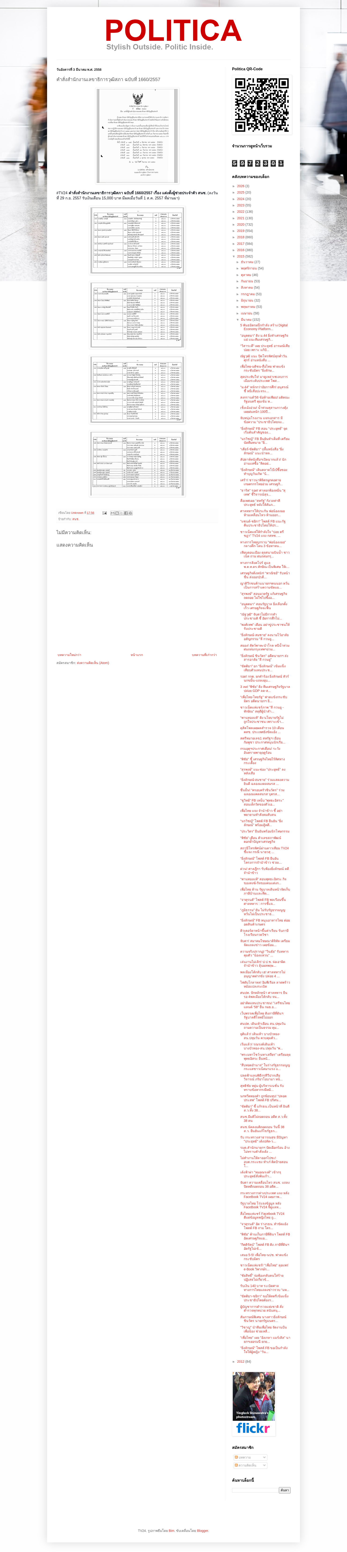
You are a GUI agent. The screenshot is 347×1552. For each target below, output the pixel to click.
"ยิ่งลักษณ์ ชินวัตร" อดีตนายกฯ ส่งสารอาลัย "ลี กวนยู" (264, 658)
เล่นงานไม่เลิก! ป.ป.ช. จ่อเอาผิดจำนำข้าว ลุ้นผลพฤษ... (262, 964)
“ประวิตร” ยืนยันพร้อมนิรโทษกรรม (264, 831)
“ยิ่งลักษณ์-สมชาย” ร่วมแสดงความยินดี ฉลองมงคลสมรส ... (264, 782)
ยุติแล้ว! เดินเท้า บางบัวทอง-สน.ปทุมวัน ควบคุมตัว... (260, 1036)
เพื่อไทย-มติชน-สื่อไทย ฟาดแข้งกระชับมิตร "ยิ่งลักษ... (262, 368)
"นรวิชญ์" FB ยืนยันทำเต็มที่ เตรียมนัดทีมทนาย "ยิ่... (265, 441)
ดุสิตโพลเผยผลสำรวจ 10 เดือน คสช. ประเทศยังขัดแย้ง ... (262, 730)
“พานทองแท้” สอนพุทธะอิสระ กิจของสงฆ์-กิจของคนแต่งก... (263, 881)
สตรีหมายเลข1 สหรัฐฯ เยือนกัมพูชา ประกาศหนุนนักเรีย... (262, 740)
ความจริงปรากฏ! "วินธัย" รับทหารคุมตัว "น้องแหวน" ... (264, 953)
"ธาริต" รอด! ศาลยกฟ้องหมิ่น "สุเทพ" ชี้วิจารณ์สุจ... (262, 492)
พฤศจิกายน (249, 268)
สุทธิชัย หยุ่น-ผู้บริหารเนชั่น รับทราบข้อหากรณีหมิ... (262, 1088)
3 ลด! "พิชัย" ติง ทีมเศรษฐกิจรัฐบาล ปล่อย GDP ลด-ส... (265, 689)
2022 (241, 211)
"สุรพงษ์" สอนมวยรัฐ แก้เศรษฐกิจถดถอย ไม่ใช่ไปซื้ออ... (263, 596)
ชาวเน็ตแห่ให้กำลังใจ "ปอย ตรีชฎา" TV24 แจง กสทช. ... (262, 534)
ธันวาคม (247, 262)
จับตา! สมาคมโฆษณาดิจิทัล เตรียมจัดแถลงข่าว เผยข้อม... (265, 943)
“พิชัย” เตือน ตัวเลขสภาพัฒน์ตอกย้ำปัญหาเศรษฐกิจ (260, 840)
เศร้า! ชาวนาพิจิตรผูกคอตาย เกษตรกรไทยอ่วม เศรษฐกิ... (261, 482)
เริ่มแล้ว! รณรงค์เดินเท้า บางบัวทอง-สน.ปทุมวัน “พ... (261, 1046)
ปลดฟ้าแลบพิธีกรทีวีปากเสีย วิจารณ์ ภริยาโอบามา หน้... (261, 1077)
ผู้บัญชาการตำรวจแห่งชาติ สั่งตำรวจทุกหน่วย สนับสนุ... (261, 1309)
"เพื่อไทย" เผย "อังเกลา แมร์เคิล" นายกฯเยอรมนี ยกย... (265, 1339)
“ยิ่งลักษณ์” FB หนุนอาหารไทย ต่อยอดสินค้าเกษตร (265, 922)
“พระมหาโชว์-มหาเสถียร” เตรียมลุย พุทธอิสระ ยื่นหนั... (265, 1056)
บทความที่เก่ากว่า (204, 655)
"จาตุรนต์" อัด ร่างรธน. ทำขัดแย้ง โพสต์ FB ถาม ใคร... (264, 1226)
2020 (241, 224)
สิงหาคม (247, 287)
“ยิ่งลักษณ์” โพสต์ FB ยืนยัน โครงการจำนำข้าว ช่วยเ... (261, 860)
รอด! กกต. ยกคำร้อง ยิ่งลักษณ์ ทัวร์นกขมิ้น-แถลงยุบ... (264, 678)
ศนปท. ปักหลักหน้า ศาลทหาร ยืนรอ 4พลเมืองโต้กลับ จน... (263, 995)
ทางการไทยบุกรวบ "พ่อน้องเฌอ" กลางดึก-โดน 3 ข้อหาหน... (263, 544)
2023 (241, 205)
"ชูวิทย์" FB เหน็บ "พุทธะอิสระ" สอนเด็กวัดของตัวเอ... (262, 802)
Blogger (202, 1531)
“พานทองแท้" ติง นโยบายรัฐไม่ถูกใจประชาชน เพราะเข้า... (262, 720)
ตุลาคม (246, 275)
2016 (241, 250)
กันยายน (247, 281)
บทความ (243, 1457)
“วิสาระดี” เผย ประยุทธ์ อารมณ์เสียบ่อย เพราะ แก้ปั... (265, 348)
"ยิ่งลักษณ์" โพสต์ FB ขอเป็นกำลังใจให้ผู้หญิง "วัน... (264, 1350)
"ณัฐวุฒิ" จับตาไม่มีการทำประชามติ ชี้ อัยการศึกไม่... (261, 616)
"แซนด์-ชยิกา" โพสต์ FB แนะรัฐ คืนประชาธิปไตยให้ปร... (263, 523)
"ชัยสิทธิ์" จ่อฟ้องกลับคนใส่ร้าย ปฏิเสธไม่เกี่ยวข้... (262, 1277)
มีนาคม (246, 319)
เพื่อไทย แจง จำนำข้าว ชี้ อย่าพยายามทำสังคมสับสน (261, 813)
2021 (241, 218)
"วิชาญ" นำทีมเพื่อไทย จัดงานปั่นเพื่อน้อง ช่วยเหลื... (263, 1329)
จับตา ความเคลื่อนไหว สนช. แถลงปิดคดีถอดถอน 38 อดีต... (265, 1184)
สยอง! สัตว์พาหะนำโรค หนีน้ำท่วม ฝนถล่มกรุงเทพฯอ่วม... (264, 647)
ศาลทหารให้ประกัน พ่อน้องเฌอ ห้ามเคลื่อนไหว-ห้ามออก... (262, 513)
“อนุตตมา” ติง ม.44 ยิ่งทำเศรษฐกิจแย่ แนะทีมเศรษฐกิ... (264, 337)
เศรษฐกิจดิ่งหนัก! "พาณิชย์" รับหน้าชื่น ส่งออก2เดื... (265, 575)
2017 (241, 244)
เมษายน (247, 313)
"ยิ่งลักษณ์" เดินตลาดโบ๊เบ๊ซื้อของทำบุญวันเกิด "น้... (263, 472)
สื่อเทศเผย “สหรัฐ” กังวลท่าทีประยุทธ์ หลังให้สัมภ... (260, 503)
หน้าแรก (137, 655)
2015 (241, 256)
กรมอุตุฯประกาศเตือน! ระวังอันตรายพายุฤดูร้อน (260, 750)
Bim (171, 1531)
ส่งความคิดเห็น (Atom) (93, 663)
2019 (241, 231)
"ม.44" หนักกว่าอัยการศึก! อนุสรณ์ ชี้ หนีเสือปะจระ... (264, 389)
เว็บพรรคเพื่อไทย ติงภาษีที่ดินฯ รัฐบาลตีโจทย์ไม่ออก (261, 1015)
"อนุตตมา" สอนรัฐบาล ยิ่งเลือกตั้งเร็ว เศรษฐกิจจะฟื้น (263, 606)
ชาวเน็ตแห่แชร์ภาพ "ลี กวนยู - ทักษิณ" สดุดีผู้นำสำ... (262, 709)
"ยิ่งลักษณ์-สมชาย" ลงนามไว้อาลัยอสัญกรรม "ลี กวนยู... (264, 637)
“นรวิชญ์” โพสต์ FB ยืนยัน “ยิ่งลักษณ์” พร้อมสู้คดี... (261, 823)
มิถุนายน (247, 300)
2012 (241, 1361)
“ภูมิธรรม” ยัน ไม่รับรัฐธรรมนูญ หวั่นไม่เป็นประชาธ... (262, 912)
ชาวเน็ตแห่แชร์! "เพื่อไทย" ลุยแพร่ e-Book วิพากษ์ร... (264, 1267)
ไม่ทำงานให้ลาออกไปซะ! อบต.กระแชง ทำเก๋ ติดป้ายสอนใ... (264, 1162)
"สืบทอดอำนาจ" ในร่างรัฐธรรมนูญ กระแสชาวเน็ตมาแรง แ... (265, 1067)
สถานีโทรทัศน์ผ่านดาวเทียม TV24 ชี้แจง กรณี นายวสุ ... (264, 850)
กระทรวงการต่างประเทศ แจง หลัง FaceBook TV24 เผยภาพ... (264, 1195)
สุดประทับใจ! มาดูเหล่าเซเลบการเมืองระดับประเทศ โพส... (264, 379)
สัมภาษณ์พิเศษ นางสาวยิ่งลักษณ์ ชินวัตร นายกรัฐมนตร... (263, 1319)
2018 (241, 237)
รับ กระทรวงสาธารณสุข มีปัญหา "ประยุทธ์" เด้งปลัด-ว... (264, 1139)
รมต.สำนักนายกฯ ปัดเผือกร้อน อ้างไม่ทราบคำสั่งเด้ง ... (265, 1149)
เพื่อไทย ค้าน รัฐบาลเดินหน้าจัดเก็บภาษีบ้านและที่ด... (265, 891)
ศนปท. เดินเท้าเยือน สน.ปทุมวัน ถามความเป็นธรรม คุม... (263, 1026)
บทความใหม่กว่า (69, 655)
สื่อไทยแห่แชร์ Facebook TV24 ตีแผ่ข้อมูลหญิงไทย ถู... (262, 1216)
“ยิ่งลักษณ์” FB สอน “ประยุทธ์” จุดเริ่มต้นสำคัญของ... (263, 430)
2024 (241, 199)
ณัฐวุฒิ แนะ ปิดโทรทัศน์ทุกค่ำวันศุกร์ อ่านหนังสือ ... (263, 358)
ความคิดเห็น (245, 1465)
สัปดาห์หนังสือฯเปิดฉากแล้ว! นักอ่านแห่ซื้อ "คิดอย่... (263, 461)
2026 (241, 186)
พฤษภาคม (248, 307)
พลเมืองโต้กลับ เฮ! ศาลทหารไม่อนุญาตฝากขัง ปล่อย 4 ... (262, 974)
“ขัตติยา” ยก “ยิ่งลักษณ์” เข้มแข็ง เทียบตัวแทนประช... (263, 668)
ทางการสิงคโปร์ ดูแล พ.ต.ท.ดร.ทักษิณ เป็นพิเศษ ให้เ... (264, 565)
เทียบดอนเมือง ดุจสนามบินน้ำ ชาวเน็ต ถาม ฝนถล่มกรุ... (265, 554)
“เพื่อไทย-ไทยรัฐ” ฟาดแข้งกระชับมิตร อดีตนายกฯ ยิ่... (263, 699)
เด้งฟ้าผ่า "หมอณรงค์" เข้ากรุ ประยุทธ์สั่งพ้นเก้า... (260, 1174)
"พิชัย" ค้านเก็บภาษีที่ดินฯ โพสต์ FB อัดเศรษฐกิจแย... (265, 1236)
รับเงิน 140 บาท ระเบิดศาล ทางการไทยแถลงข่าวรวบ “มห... (264, 1288)
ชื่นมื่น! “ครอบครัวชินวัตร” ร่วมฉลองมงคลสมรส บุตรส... (262, 792)
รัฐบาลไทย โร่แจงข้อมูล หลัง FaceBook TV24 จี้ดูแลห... (260, 1205)
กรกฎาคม (248, 294)
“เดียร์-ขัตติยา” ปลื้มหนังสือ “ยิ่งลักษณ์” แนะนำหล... (262, 451)
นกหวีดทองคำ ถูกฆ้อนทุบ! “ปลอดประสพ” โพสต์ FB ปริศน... (263, 1098)
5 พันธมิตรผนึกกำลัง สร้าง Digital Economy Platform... (264, 327)
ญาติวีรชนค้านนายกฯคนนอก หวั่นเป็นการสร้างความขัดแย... (264, 585)
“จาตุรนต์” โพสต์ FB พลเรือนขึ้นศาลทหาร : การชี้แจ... (263, 902)
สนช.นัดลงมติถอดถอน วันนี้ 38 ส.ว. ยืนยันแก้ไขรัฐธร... (262, 1129)
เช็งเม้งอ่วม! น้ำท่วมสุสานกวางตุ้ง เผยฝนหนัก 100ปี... (264, 410)
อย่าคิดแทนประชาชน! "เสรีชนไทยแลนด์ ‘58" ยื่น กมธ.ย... (265, 1005)
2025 (241, 192)
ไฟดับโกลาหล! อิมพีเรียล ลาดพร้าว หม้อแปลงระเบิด (265, 984)
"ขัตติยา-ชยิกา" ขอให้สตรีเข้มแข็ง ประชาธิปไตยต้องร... (264, 1298)
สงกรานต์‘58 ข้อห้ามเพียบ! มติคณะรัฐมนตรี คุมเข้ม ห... (265, 399)
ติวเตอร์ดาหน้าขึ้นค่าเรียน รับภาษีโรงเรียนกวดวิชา (264, 932)
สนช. (75, 519)
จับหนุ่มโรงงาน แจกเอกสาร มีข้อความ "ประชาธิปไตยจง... (262, 420)
